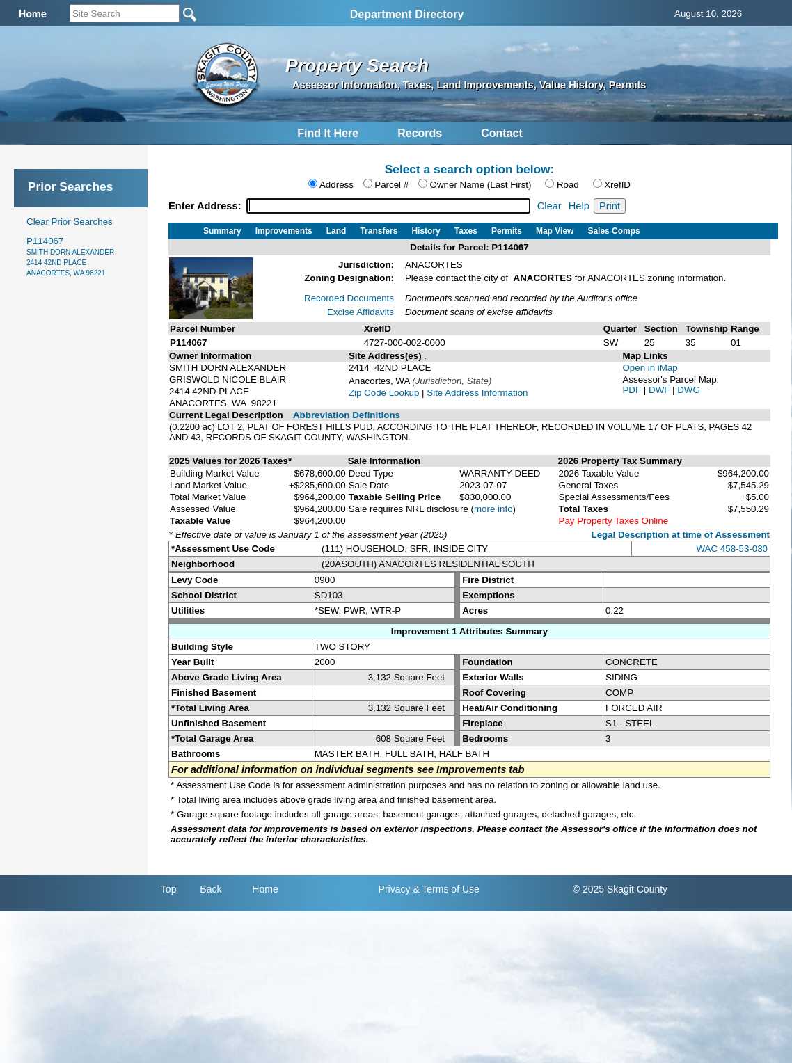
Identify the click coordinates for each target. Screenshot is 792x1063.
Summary (222, 231)
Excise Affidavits (360, 312)
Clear (549, 205)
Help (579, 205)
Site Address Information (477, 392)
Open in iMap (649, 367)
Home (265, 889)
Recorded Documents (349, 298)
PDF (632, 390)
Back (210, 889)
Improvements (283, 231)
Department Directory (407, 14)
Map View (554, 231)
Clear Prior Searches (69, 221)
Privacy (395, 889)
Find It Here (327, 133)
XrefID (617, 184)
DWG (688, 390)
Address (336, 184)
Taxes (465, 231)
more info (493, 509)
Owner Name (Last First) (481, 184)
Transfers (378, 231)
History (425, 231)
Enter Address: (206, 205)
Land (336, 231)
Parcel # (391, 184)
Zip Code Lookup (384, 392)
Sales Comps (613, 231)
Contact (502, 133)
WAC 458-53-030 (732, 548)
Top (169, 889)
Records (419, 133)
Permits (506, 231)
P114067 (70, 256)
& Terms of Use (446, 889)
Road (568, 184)
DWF (660, 390)
